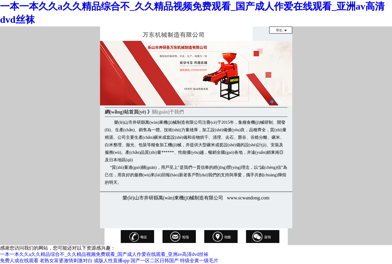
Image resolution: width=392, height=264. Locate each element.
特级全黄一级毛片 (199, 260)
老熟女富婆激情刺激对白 (66, 260)
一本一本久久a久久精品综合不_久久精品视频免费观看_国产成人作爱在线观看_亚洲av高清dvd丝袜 (104, 254)
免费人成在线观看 (19, 260)
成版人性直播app (111, 260)
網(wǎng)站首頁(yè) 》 (128, 111)
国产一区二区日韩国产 (155, 260)
